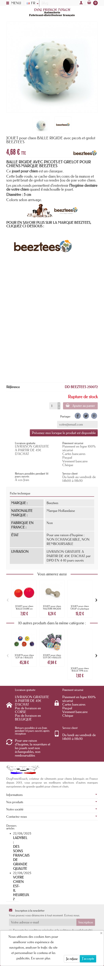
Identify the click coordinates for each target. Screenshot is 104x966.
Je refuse (72, 959)
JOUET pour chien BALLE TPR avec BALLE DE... (80, 671)
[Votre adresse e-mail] (42, 922)
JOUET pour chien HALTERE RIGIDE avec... (52, 609)
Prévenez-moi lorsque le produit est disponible (64, 433)
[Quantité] (53, 405)
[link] (78, 416)
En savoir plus (40, 958)
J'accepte (88, 959)
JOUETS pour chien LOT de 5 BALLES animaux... (24, 658)
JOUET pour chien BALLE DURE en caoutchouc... (24, 609)
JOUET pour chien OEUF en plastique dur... (79, 609)
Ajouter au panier (80, 406)
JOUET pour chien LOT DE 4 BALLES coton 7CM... (52, 658)
